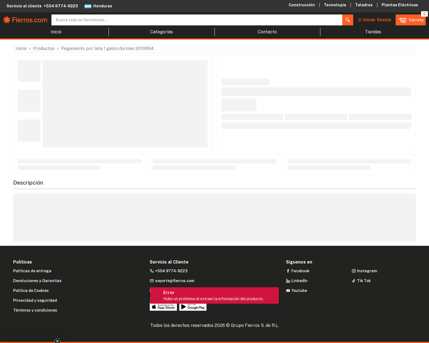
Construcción (302, 5)
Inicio (56, 31)
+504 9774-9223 (61, 6)
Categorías (161, 31)
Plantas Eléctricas (400, 5)
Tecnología (335, 5)
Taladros (364, 5)
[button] (347, 19)
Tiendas (373, 31)
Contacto (267, 31)
